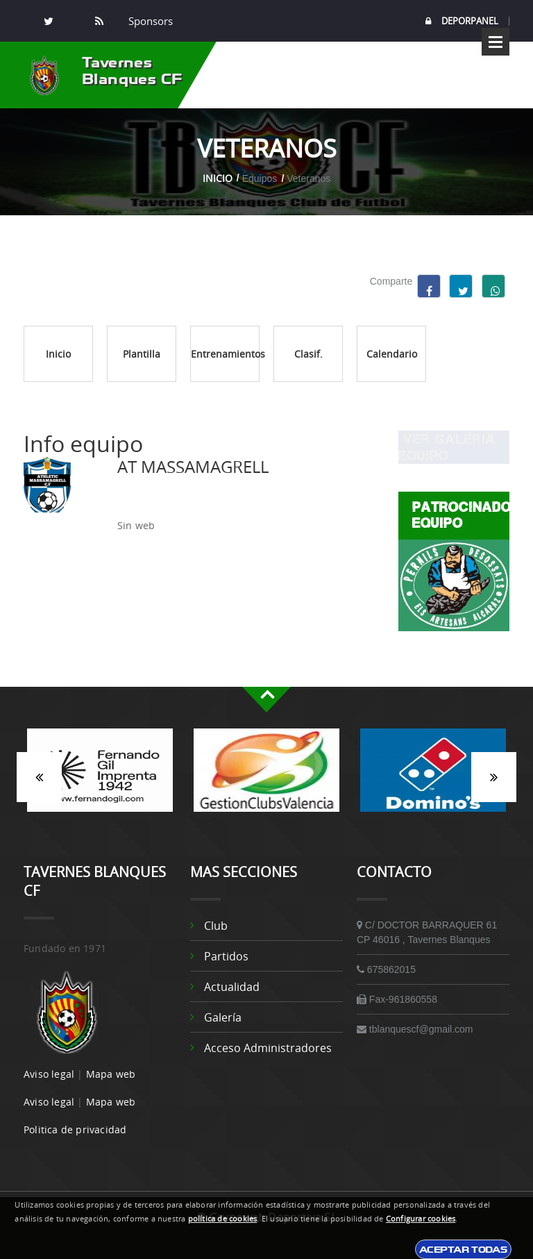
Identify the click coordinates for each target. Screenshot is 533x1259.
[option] (100, 777)
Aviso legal (49, 1074)
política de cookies (222, 1219)
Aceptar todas (463, 1249)
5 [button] (298, 819)
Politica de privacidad (75, 1129)
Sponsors (149, 21)
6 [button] (318, 819)
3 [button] (256, 819)
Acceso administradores (268, 1048)
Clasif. (308, 353)
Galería (223, 1017)
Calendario (391, 353)
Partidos (226, 956)
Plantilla (141, 353)
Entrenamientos (225, 353)
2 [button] (235, 819)
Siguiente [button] (493, 777)
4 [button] (277, 819)
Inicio (217, 178)
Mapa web (111, 1074)
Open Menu (495, 42)
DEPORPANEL (461, 21)
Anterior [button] (39, 777)
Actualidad (232, 986)
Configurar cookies (421, 1219)
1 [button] (214, 819)
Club (216, 925)
